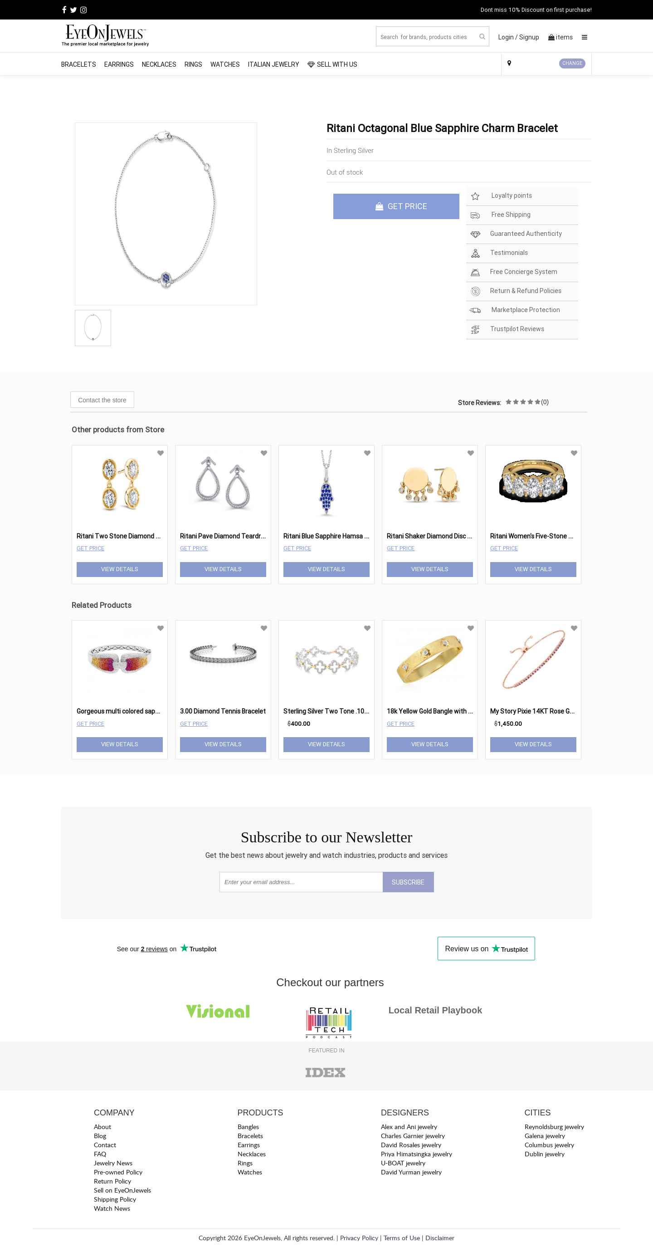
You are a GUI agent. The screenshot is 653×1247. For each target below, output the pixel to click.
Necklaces (159, 64)
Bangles (248, 1126)
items (560, 37)
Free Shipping (500, 215)
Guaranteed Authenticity (515, 234)
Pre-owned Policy (118, 1172)
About (102, 1126)
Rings (193, 64)
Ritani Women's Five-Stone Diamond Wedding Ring (562, 536)
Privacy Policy (359, 1237)
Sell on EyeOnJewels (122, 1190)
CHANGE (572, 63)
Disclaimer (439, 1237)
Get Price (90, 548)
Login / (508, 37)
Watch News (112, 1208)
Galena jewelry (545, 1135)
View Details (119, 569)
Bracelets (78, 64)
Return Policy (112, 1181)
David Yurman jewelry (411, 1172)
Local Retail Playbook (435, 1010)
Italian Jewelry (273, 64)
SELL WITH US (332, 64)
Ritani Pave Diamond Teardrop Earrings (236, 536)
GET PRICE (401, 206)
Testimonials (498, 253)
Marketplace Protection (514, 310)
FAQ (100, 1153)
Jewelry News (113, 1163)
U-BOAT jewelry (403, 1163)
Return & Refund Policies (515, 291)
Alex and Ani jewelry (409, 1126)
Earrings (119, 64)
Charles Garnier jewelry (413, 1135)
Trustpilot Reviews (506, 329)
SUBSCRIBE (408, 882)
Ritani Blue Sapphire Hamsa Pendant (336, 536)
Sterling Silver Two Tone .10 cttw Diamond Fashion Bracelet (369, 711)
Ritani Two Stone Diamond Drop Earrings (135, 536)
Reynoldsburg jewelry (554, 1126)
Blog (100, 1135)
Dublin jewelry (545, 1153)
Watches (225, 64)
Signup (529, 37)
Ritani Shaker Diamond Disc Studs (435, 536)
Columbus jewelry (549, 1144)
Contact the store (102, 400)
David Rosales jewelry (411, 1144)
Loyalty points (500, 196)
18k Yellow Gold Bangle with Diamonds (442, 711)
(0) (545, 402)
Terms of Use (402, 1237)
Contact (105, 1144)
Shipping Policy (115, 1199)
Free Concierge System (513, 272)
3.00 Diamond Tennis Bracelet (223, 711)
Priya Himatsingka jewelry (416, 1153)
